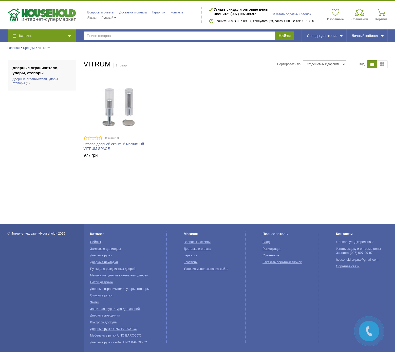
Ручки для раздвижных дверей (113, 269)
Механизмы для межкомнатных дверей (119, 275)
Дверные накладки (104, 262)
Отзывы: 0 (111, 138)
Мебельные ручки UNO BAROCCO (116, 335)
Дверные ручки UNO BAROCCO (114, 329)
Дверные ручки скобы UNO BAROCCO (118, 342)
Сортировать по (288, 64)
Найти (284, 36)
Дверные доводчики (105, 315)
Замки (94, 302)
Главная (14, 48)
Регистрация (271, 249)
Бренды (29, 48)
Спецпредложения (325, 36)
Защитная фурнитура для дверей (115, 309)
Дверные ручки (101, 255)
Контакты (177, 12)
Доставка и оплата (133, 12)
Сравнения (270, 255)
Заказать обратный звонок (291, 14)
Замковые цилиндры (105, 249)
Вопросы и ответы (100, 12)
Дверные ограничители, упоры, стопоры (119, 289)
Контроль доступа (103, 322)
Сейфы (95, 242)
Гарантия (158, 12)
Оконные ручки (101, 295)
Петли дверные (101, 282)
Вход (266, 242)
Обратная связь (348, 266)
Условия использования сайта (206, 269)
